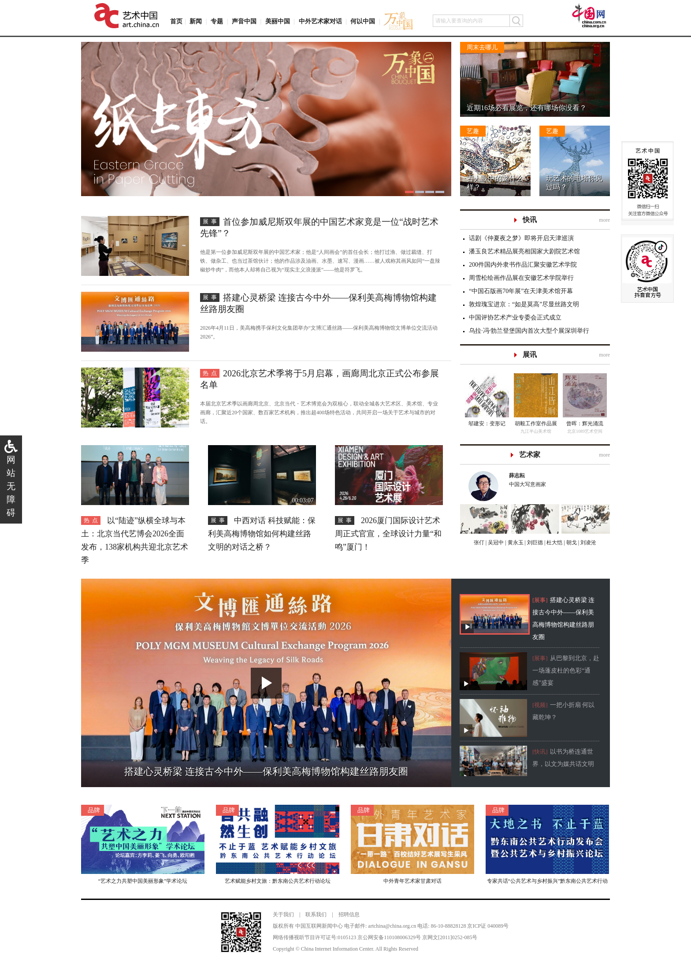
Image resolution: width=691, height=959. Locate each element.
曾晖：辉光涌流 (584, 423)
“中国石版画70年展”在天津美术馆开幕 (521, 291)
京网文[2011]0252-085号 (450, 937)
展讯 (530, 354)
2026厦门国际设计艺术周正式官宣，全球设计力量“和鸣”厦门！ (388, 533)
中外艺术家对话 (320, 21)
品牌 (94, 810)
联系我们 (316, 914)
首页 (176, 21)
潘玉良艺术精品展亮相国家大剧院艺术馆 (524, 251)
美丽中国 (277, 21)
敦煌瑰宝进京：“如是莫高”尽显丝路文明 (524, 304)
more (604, 220)
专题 (217, 21)
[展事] (540, 600)
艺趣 (473, 131)
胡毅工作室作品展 (536, 423)
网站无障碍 (11, 486)
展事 (211, 221)
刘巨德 (534, 542)
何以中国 (362, 21)
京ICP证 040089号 (488, 926)
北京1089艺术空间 (584, 431)
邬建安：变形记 (486, 423)
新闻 (195, 21)
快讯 (530, 219)
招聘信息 (349, 914)
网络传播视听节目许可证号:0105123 (314, 937)
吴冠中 (495, 542)
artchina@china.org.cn (392, 926)
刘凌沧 (588, 542)
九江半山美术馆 (535, 431)
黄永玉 (515, 542)
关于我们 (283, 914)
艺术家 (529, 454)
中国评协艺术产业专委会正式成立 (515, 317)
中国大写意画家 (555, 479)
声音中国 (244, 21)
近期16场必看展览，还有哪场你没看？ (527, 108)
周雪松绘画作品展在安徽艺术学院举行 (521, 278)
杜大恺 (553, 542)
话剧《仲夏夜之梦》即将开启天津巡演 (521, 238)
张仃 (479, 542)
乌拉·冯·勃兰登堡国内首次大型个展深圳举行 (529, 330)
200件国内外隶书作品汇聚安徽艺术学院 (523, 264)
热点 (211, 373)
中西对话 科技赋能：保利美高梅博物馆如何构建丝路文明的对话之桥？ (262, 533)
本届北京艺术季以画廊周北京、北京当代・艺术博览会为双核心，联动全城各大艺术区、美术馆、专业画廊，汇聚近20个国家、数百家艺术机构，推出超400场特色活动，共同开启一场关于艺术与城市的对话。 (319, 412)
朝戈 (571, 542)
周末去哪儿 (482, 47)
